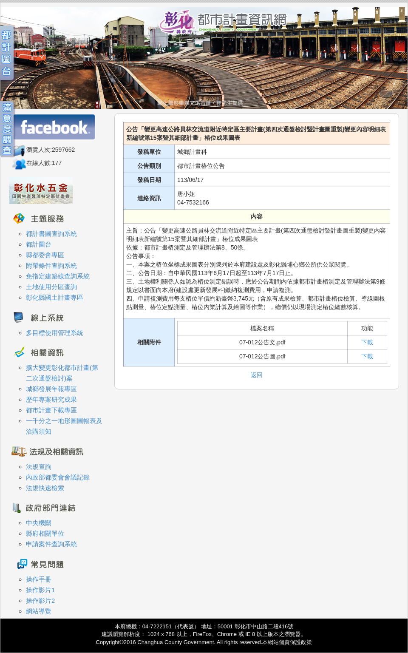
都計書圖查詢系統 (51, 233)
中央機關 (38, 522)
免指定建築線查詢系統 (58, 276)
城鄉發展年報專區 (51, 388)
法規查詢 (38, 466)
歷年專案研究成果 (51, 399)
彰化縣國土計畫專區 (54, 297)
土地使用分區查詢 (51, 286)
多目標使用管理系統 (54, 332)
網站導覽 (38, 611)
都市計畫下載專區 (51, 410)
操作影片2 (40, 600)
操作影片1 (40, 589)
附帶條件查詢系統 (51, 265)
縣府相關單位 (45, 533)
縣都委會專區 (45, 254)
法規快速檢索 (45, 487)
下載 (367, 342)
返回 (257, 375)
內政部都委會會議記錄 (58, 477)
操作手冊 (38, 579)
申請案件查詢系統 (51, 544)
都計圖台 (38, 244)
